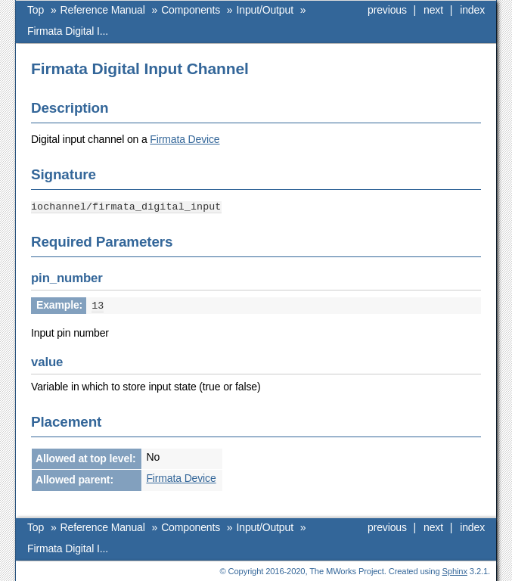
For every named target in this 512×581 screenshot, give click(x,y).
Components (190, 10)
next (433, 10)
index (472, 10)
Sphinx (454, 569)
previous (387, 10)
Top (35, 10)
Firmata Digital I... (67, 31)
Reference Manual (103, 10)
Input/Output (265, 10)
